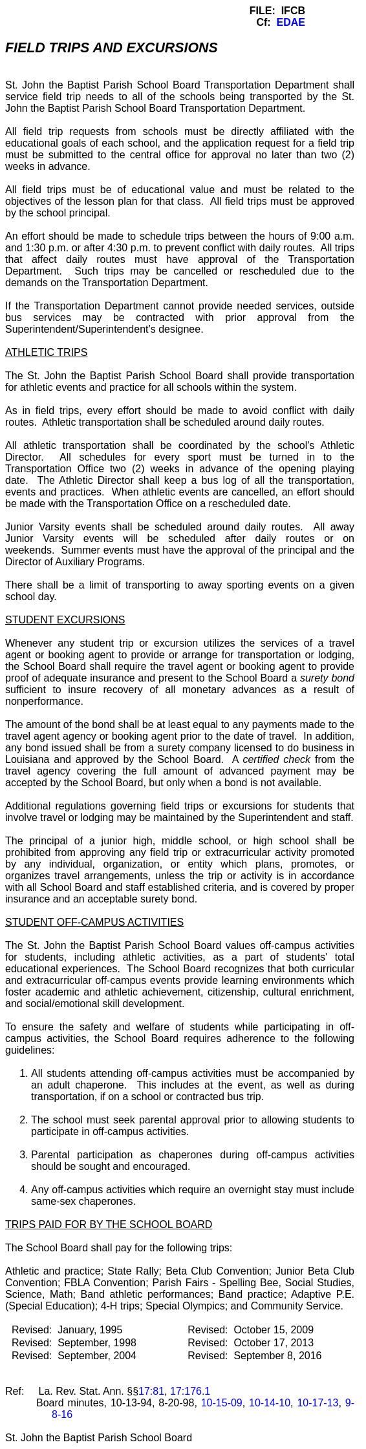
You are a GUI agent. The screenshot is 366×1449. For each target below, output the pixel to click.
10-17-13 (317, 1402)
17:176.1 (190, 1391)
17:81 (151, 1391)
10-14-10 (269, 1402)
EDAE (291, 22)
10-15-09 (221, 1402)
